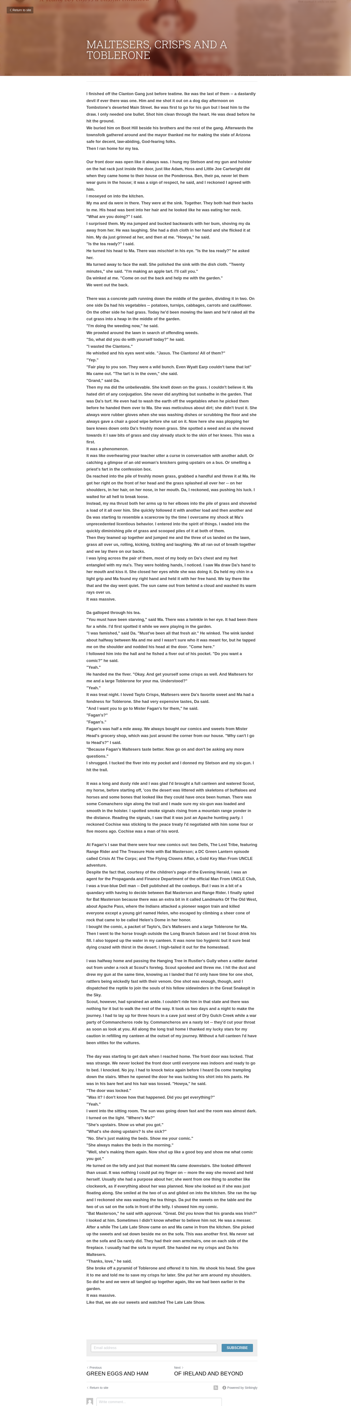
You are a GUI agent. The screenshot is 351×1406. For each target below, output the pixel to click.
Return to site (20, 10)
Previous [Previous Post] (94, 1313)
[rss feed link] (223, 1333)
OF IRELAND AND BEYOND (212, 1319)
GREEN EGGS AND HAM (117, 1319)
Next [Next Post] (182, 1313)
